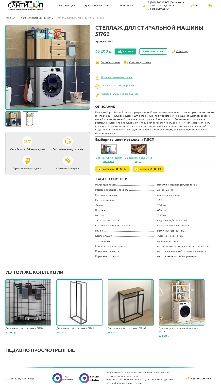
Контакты (127, 5)
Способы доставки (140, 62)
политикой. (132, 376)
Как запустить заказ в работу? (118, 85)
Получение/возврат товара (117, 77)
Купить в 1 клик (153, 51)
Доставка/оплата (97, 5)
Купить (128, 51)
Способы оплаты (110, 62)
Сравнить (181, 51)
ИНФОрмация (66, 5)
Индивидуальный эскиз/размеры (120, 94)
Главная (10, 18)
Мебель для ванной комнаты (36, 18)
